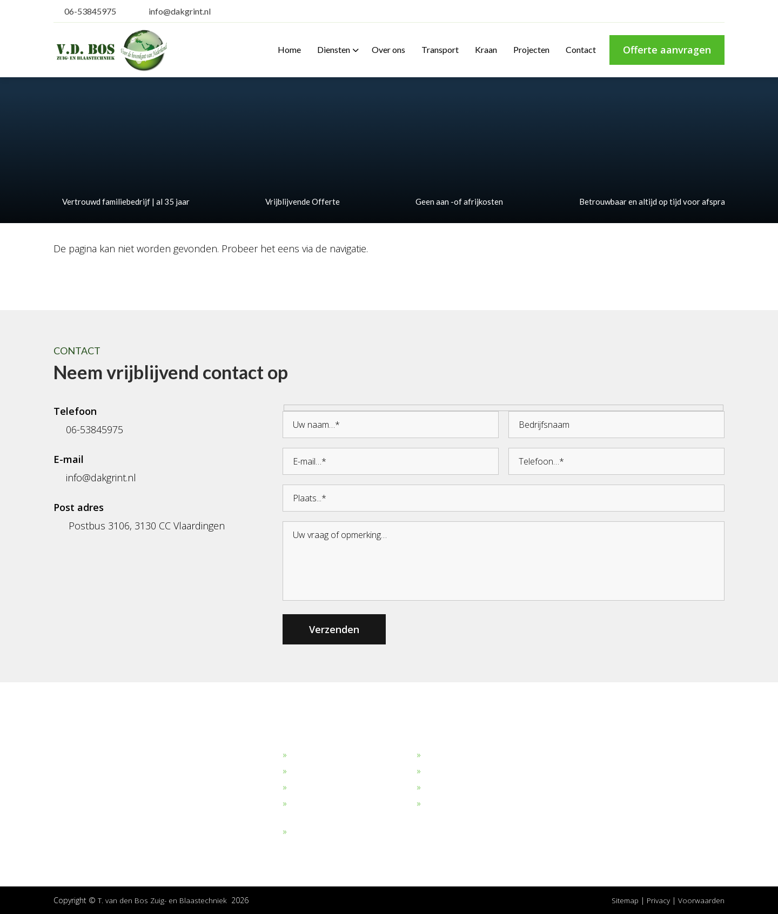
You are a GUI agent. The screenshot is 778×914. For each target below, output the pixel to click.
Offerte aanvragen (667, 49)
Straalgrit (307, 788)
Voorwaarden (701, 900)
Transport (443, 771)
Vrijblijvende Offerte (298, 201)
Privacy (659, 900)
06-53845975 (84, 11)
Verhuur (439, 788)
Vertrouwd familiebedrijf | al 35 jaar (121, 201)
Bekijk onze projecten (465, 755)
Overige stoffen (319, 832)
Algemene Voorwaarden (470, 804)
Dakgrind (307, 755)
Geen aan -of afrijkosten (455, 201)
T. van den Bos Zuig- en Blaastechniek (163, 900)
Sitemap (623, 900)
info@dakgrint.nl (173, 11)
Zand (300, 771)
